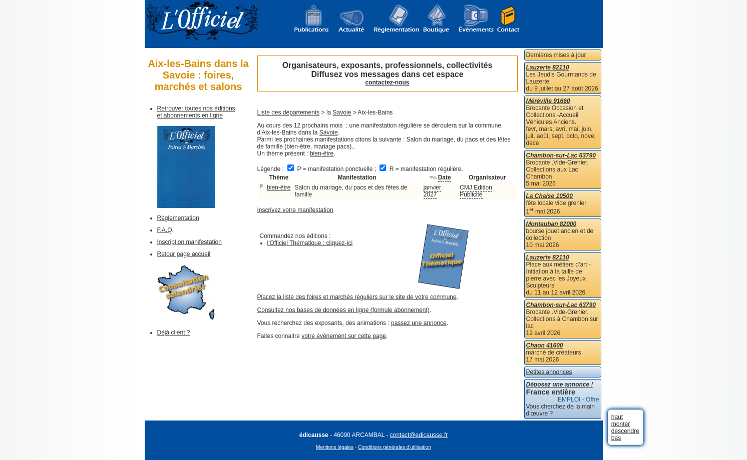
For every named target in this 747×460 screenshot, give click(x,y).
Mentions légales (334, 447)
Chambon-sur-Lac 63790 (561, 155)
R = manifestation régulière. (421, 169)
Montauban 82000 (551, 224)
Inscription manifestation (189, 242)
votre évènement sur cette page (343, 336)
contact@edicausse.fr (419, 435)
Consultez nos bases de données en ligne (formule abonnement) (343, 310)
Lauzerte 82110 (547, 67)
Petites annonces (549, 372)
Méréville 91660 (548, 101)
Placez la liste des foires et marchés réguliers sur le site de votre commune (357, 297)
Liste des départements (288, 112)
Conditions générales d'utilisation (394, 447)
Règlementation (178, 218)
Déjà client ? (173, 332)
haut (617, 417)
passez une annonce (419, 323)
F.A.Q (164, 230)
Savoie (342, 112)
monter (620, 424)
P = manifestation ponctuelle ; (332, 169)
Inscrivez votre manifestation (295, 210)
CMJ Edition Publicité (476, 191)
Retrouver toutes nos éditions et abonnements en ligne (196, 112)
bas (616, 438)
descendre (625, 431)
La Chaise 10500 (549, 196)
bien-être (321, 153)
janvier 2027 (432, 191)
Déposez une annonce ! (559, 384)
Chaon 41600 (544, 345)
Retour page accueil (184, 254)
